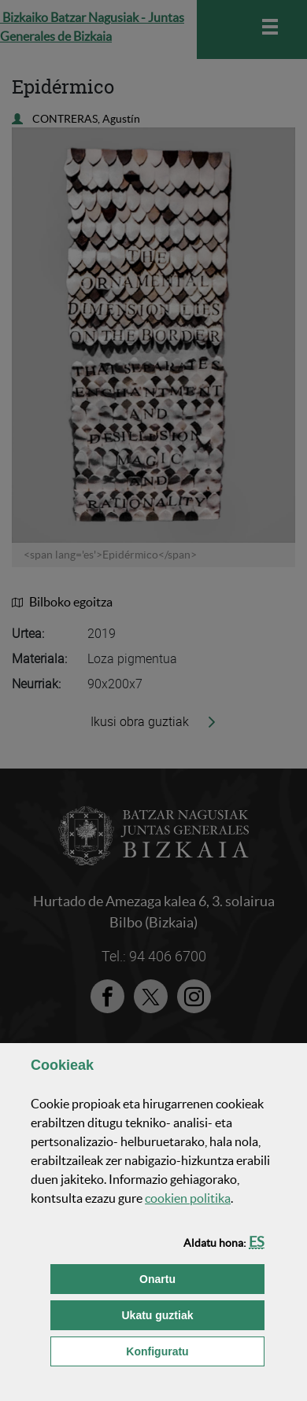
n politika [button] (188, 1198)
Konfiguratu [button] (195, 1350)
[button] (256, 1241)
